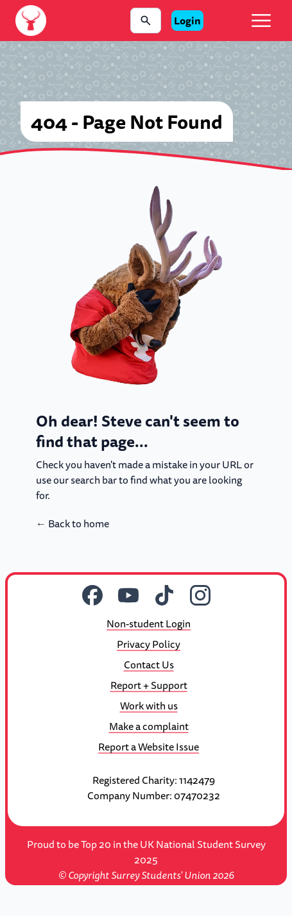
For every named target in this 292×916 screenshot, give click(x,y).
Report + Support (148, 685)
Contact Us (149, 664)
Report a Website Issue (148, 746)
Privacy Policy (148, 644)
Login (187, 20)
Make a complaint (149, 726)
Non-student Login (149, 623)
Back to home (72, 523)
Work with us (149, 705)
